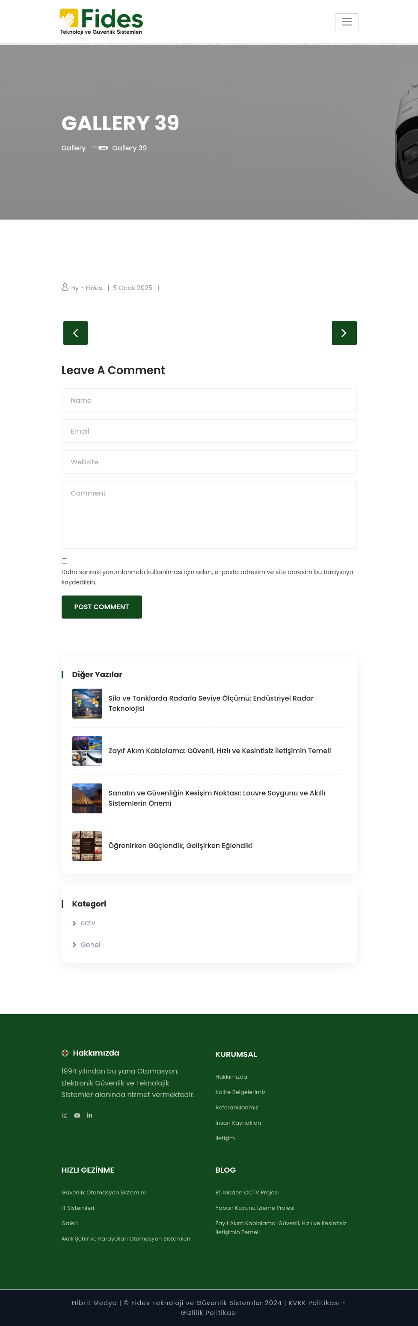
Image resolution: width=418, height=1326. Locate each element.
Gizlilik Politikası (209, 1312)
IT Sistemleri (78, 1208)
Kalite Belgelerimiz (241, 1092)
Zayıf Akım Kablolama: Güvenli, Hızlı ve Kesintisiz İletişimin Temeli (220, 751)
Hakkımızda (231, 1077)
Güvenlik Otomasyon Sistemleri (105, 1192)
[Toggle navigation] (347, 21)
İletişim (225, 1138)
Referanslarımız (237, 1107)
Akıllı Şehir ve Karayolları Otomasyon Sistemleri (126, 1239)
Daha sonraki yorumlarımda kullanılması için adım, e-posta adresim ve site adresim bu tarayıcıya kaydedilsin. (208, 577)
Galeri (70, 1223)
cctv (88, 923)
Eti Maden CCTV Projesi (247, 1192)
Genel (91, 945)
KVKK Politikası (315, 1302)
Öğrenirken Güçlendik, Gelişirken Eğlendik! (181, 846)
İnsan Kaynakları (238, 1123)
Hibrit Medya (94, 1302)
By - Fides (86, 287)
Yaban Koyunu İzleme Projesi (255, 1208)
